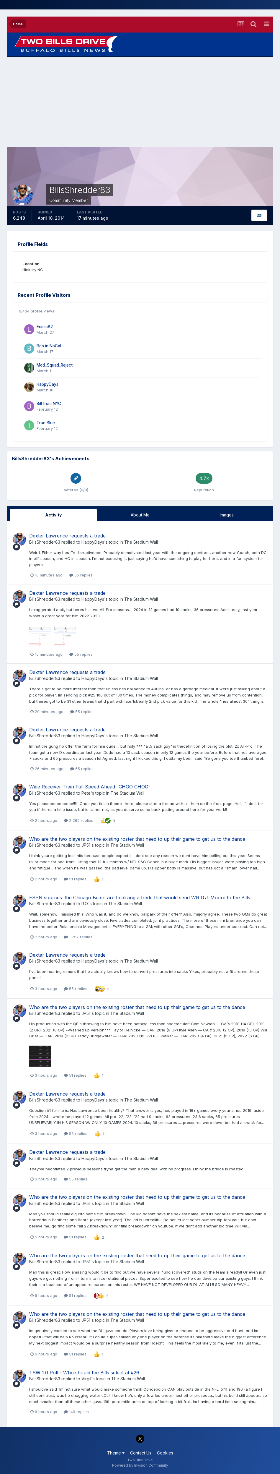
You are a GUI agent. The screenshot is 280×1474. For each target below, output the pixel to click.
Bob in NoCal (49, 346)
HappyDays (47, 384)
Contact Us (140, 1452)
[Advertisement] (140, 102)
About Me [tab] (140, 514)
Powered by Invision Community (140, 1465)
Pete (86, 793)
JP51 (85, 845)
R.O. (84, 903)
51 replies (75, 879)
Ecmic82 (45, 326)
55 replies (81, 575)
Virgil (86, 1378)
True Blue (46, 422)
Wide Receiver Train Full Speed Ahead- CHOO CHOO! (89, 787)
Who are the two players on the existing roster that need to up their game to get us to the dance (137, 839)
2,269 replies (78, 820)
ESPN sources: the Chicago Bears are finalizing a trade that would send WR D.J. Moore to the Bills (139, 897)
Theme (116, 1452)
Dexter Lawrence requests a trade (67, 536)
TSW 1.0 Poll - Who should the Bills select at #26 (84, 1373)
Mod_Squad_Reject (55, 365)
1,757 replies (78, 936)
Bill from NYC (49, 403)
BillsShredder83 (44, 542)
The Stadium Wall (141, 542)
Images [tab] (227, 514)
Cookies (165, 1452)
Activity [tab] (53, 514)
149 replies (76, 1411)
